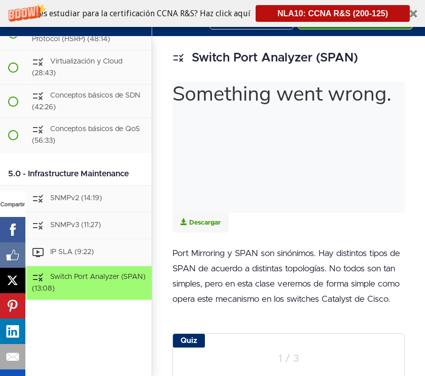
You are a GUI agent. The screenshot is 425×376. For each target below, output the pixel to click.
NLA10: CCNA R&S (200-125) (332, 13)
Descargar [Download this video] (201, 222)
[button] (212, 13)
